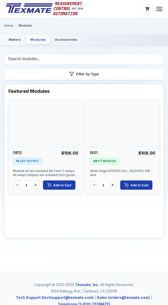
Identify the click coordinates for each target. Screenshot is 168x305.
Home (8, 25)
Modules (42, 40)
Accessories (73, 40)
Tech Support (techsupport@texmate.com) (55, 297)
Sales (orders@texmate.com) (123, 297)
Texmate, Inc (86, 284)
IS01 (94, 153)
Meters (16, 40)
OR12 (17, 153)
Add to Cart (59, 186)
